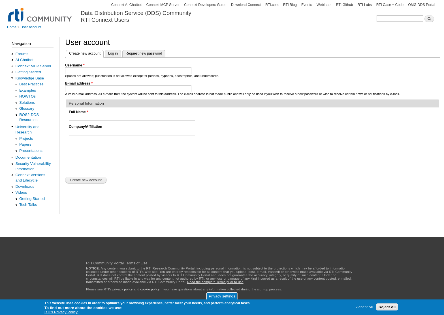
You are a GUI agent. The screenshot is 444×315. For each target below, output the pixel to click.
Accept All (364, 307)
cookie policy (149, 289)
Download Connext (246, 5)
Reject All (387, 307)
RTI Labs (364, 5)
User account (30, 27)
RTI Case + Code (390, 5)
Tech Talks (28, 204)
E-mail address (79, 83)
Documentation (28, 157)
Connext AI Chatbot (126, 5)
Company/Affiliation (85, 127)
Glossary (26, 108)
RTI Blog (290, 5)
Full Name (78, 112)
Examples (27, 90)
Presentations (30, 150)
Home (11, 27)
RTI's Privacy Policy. (61, 312)
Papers (25, 144)
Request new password (143, 53)
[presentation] (108, 159)
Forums (21, 54)
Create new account (86, 52)
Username (75, 65)
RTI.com (272, 5)
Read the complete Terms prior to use (215, 282)
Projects (26, 138)
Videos (21, 192)
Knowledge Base (29, 78)
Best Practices (31, 84)
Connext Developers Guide (205, 5)
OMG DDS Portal (421, 5)
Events (306, 5)
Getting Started (28, 72)
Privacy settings (222, 296)
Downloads (24, 186)
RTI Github (344, 5)
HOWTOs (27, 96)
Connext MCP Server (163, 5)
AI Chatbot (24, 60)
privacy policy (122, 289)
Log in (113, 53)
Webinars (324, 5)
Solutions (27, 102)
